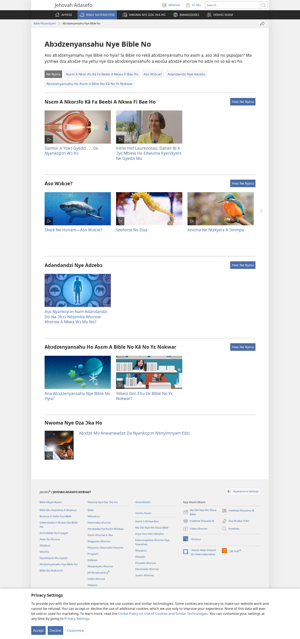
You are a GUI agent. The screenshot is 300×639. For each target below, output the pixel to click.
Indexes (92, 560)
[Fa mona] (262, 23)
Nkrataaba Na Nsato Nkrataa (106, 529)
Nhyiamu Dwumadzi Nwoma (105, 547)
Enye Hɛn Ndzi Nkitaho (149, 534)
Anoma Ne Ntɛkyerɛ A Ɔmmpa (216, 230)
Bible (91, 510)
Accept (38, 630)
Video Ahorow (96, 579)
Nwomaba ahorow (99, 522)
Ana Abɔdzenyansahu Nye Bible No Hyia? (77, 396)
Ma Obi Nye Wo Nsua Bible (151, 527)
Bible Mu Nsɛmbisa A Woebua (58, 510)
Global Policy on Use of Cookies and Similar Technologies (163, 613)
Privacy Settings (76, 618)
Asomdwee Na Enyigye (54, 533)
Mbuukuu (94, 516)
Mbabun (45, 545)
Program (93, 554)
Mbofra (44, 552)
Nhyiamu (141, 550)
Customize (75, 630)
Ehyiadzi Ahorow (145, 563)
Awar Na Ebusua (50, 539)
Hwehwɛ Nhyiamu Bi (238, 510)
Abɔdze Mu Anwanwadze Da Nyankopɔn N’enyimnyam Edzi (134, 433)
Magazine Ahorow (99, 541)
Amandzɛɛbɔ (143, 502)
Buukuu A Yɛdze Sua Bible (55, 516)
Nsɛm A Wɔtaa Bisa (147, 521)
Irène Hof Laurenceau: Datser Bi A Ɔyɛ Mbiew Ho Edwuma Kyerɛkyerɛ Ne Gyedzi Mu (148, 153)
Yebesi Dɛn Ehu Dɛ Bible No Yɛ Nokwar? (144, 396)
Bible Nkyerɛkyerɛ (45, 23)
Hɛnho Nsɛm (143, 513)
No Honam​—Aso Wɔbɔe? (73, 230)
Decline (55, 630)
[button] (97, 14)
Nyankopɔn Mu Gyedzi (54, 558)
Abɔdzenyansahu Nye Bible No (59, 564)
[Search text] (232, 5)
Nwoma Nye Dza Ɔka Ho (103, 502)
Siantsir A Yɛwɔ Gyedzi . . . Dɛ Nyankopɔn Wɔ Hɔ (71, 150)
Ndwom (93, 585)
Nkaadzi (140, 557)
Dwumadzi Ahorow (147, 569)
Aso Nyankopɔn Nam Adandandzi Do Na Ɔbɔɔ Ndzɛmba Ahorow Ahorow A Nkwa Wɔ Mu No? (76, 316)
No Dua (131, 230)
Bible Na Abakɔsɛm (51, 570)
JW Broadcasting (99, 572)
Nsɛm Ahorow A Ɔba (100, 535)
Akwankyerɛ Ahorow (100, 566)
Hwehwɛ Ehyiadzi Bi (198, 521)
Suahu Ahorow (144, 575)
